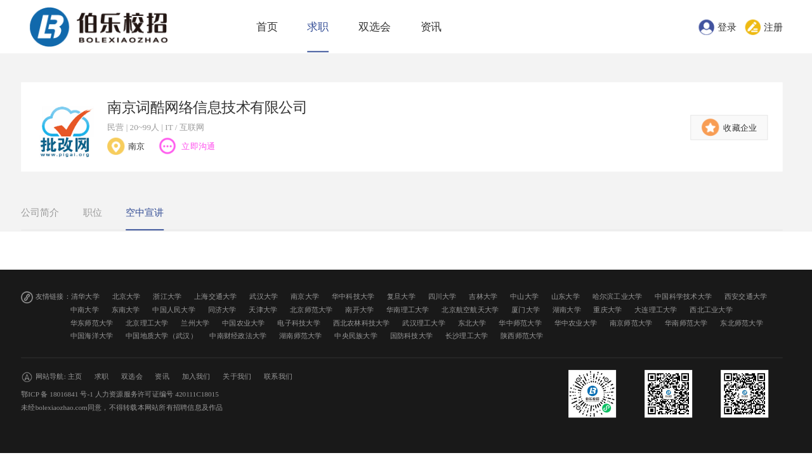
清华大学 (85, 297)
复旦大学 (401, 297)
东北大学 (472, 323)
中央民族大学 (355, 336)
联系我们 (278, 376)
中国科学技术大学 (683, 297)
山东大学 (565, 297)
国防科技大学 (411, 336)
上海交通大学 (215, 297)
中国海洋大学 (92, 336)
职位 (92, 212)
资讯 (431, 27)
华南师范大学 (686, 323)
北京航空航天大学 (470, 310)
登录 (727, 27)
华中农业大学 (576, 323)
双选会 (374, 27)
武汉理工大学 (423, 323)
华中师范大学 (520, 323)
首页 (267, 27)
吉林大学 (483, 297)
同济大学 (222, 310)
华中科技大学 (353, 297)
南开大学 (359, 310)
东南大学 (126, 310)
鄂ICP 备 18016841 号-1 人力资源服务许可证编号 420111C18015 (120, 394)
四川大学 (442, 297)
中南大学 (84, 310)
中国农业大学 (243, 323)
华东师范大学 (92, 323)
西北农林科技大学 (361, 323)
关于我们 (237, 376)
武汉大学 (263, 297)
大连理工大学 (656, 310)
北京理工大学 (147, 323)
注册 (773, 27)
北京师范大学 (311, 310)
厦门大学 (525, 310)
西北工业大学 (711, 310)
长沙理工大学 (466, 336)
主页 (75, 376)
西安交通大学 (746, 297)
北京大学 (126, 297)
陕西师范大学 (522, 336)
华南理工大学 (407, 310)
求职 (318, 27)
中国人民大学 (173, 310)
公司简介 (40, 212)
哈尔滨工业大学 (618, 297)
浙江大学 (167, 297)
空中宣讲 (145, 212)
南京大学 (305, 297)
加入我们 (196, 376)
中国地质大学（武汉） (161, 336)
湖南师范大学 (300, 336)
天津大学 (263, 310)
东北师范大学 (741, 323)
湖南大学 (567, 310)
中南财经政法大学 (237, 336)
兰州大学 (195, 323)
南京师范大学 (631, 323)
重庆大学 (607, 310)
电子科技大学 (298, 323)
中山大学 (524, 297)
